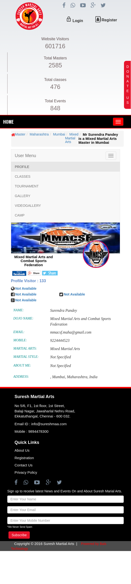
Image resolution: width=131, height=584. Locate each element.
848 (55, 108)
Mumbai (59, 134)
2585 (55, 65)
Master (20, 134)
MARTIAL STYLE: (26, 357)
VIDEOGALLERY (28, 206)
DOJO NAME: (23, 318)
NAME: (18, 310)
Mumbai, (59, 377)
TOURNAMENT (27, 186)
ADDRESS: (21, 376)
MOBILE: (20, 340)
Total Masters (55, 58)
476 (55, 86)
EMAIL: (18, 332)
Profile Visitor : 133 (28, 281)
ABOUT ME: (22, 365)
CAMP (19, 215)
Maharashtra (39, 134)
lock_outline (69, 19)
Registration (24, 458)
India (93, 377)
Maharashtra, (77, 377)
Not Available (26, 288)
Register (109, 20)
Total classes (55, 80)
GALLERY (22, 196)
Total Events (55, 101)
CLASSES (23, 176)
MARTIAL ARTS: (25, 348)
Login (77, 21)
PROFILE (22, 167)
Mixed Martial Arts (71, 138)
